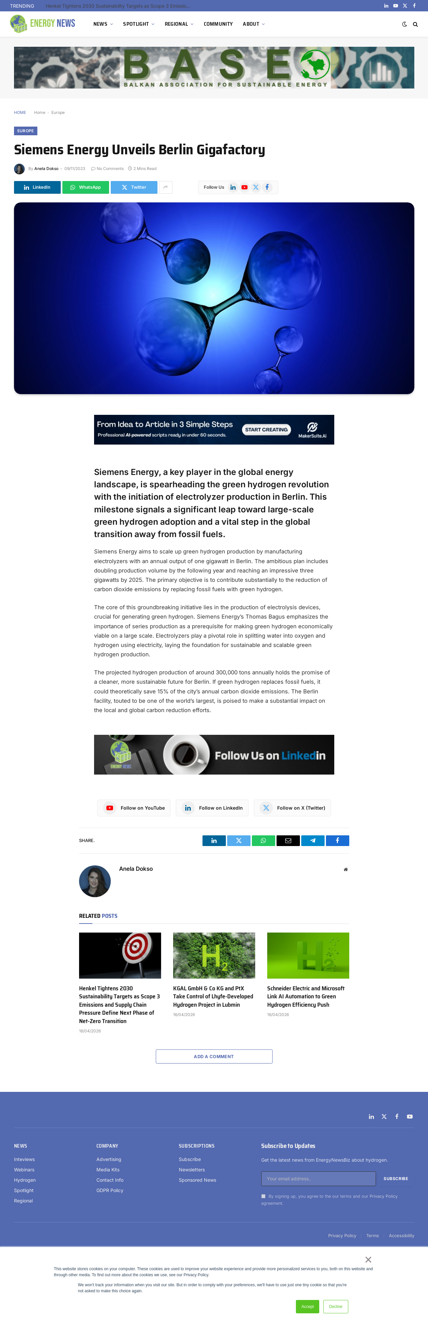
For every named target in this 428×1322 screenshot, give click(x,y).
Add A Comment (214, 1056)
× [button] (368, 1260)
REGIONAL (176, 24)
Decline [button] (335, 1306)
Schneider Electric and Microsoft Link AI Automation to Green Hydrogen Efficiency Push (306, 996)
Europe (58, 112)
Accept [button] (308, 1306)
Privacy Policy (384, 1196)
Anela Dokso (46, 168)
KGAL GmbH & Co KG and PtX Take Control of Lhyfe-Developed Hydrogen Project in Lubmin (213, 996)
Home (39, 112)
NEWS (100, 24)
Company (107, 1146)
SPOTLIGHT (136, 24)
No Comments (107, 168)
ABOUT (251, 24)
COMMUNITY (218, 24)
